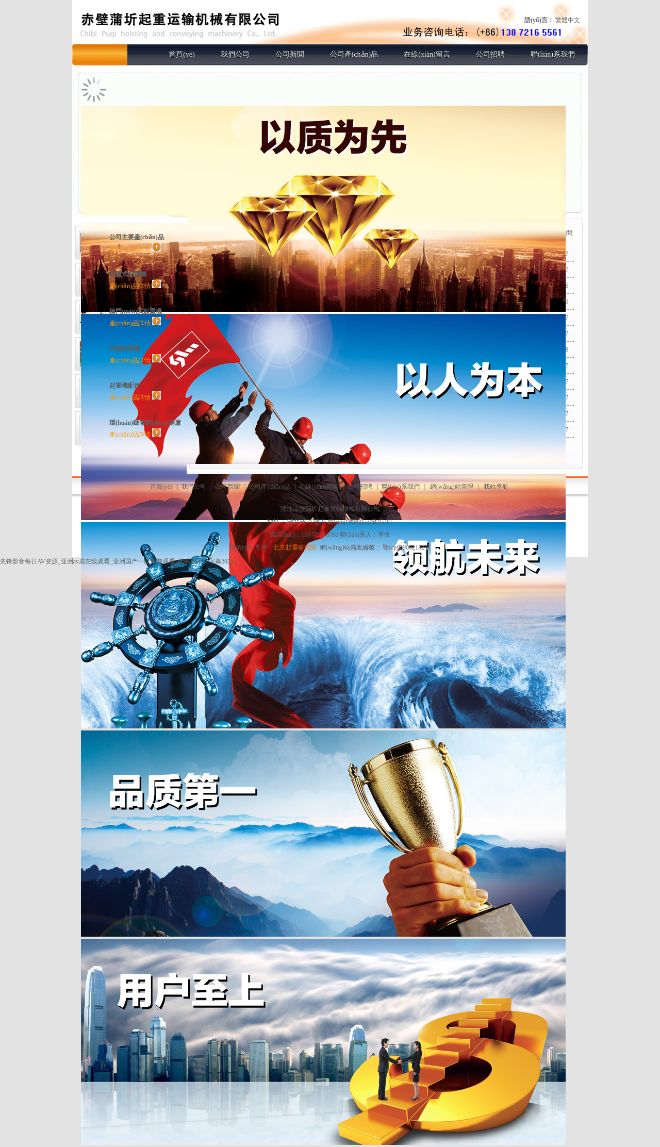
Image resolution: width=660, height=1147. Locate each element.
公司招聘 (490, 54)
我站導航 (496, 486)
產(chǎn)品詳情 (135, 249)
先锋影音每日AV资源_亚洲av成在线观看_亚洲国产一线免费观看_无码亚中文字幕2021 (117, 561)
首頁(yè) (182, 54)
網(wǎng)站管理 (451, 486)
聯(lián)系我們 (553, 54)
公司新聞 (289, 54)
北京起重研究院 (295, 547)
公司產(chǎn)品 (354, 54)
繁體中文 (567, 20)
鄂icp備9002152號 (407, 547)
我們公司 (235, 54)
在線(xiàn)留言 (427, 54)
